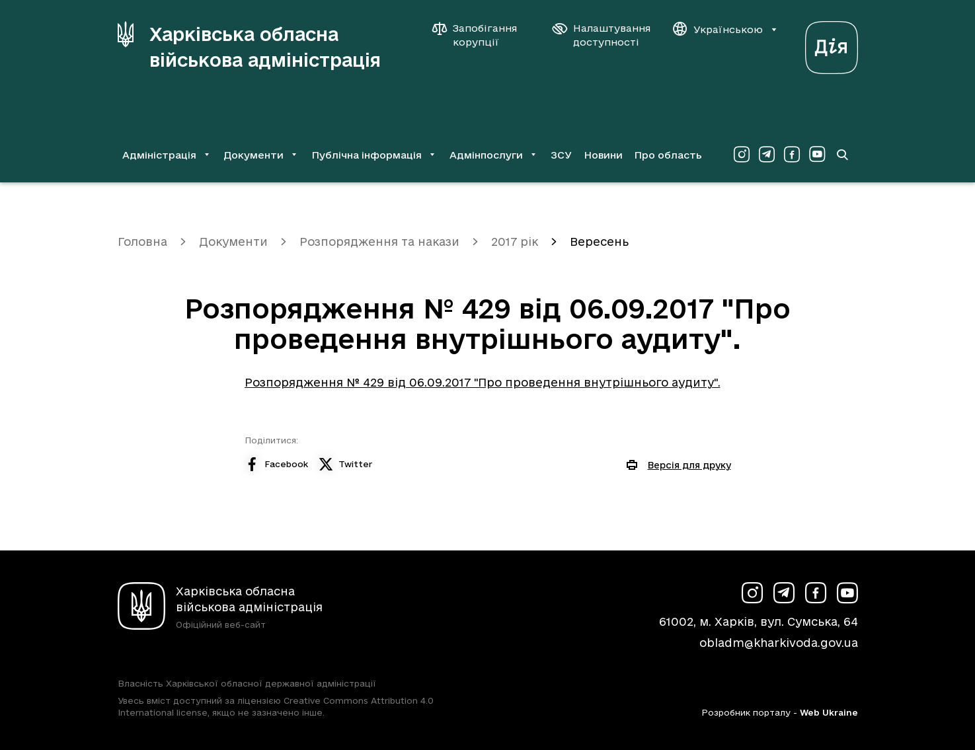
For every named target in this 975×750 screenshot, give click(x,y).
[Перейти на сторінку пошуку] (842, 155)
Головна (142, 241)
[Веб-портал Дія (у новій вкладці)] (831, 44)
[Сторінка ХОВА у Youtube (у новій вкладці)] (817, 155)
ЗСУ (561, 155)
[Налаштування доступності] (601, 35)
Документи (233, 241)
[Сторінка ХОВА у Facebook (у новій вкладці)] (792, 155)
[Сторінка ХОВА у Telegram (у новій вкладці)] (767, 155)
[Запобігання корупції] (481, 35)
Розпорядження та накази (379, 241)
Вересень (599, 241)
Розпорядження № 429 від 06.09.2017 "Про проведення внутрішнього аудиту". (483, 382)
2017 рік (514, 241)
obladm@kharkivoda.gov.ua (778, 642)
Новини (603, 155)
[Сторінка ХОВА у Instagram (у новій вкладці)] (742, 155)
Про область (668, 155)
